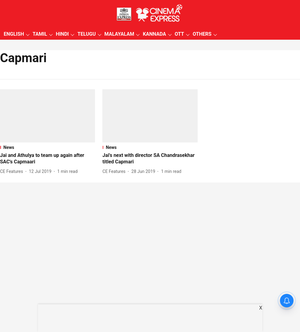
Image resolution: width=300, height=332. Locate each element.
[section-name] (47, 147)
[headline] (47, 158)
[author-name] (13, 171)
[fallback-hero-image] (47, 115)
